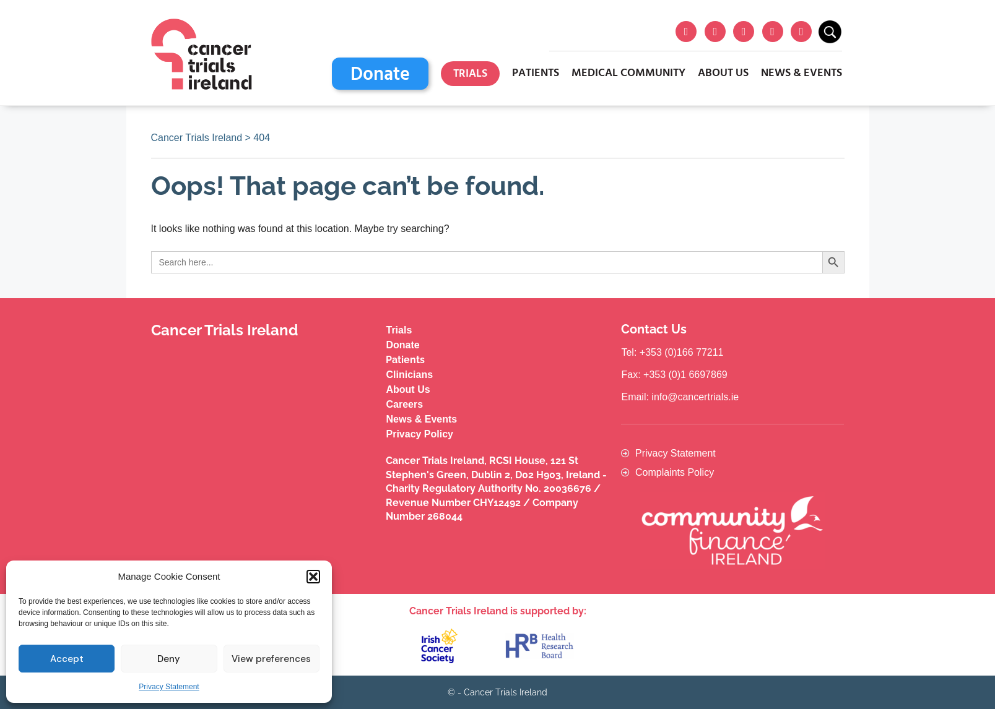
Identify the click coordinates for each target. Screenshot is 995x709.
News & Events (801, 73)
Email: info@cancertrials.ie (680, 397)
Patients (535, 73)
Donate (380, 75)
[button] (313, 576)
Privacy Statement (169, 686)
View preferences (271, 659)
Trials (470, 74)
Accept (67, 659)
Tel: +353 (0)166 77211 (672, 352)
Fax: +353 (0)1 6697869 (674, 374)
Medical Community (628, 73)
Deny (168, 659)
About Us (723, 73)
